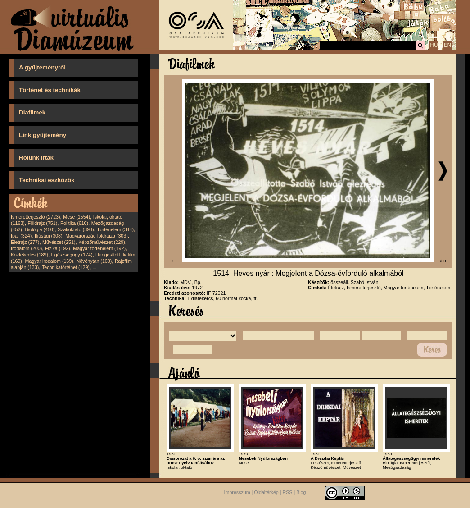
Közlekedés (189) (29, 254)
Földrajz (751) (42, 223)
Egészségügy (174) (72, 254)
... (95, 267)
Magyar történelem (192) (99, 248)
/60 (443, 261)
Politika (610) (74, 223)
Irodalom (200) (26, 248)
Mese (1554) (76, 217)
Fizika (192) (57, 248)
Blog (301, 492)
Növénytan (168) (94, 261)
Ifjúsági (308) (49, 235)
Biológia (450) (40, 229)
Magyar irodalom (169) (49, 261)
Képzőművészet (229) (101, 242)
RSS (288, 492)
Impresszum (237, 492)
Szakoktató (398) (76, 229)
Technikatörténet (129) (66, 267)
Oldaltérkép (266, 492)
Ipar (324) (21, 235)
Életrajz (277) (25, 242)
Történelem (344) (115, 229)
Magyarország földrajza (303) (96, 235)
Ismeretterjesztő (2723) (35, 217)
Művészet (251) (58, 242)
